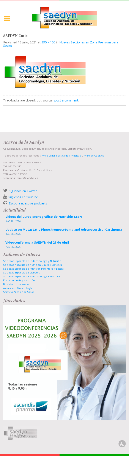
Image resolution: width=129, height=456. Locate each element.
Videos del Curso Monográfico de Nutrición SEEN (43, 217)
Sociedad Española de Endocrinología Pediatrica (31, 276)
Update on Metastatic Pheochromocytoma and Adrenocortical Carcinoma (63, 229)
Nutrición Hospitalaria (16, 284)
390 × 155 (48, 42)
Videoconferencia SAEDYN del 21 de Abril (37, 242)
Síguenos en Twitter (23, 191)
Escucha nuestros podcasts (27, 203)
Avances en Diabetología (17, 288)
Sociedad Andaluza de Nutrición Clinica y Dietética (32, 264)
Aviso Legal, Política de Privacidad (61, 155)
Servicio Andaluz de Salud (18, 291)
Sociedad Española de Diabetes (21, 272)
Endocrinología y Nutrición (19, 280)
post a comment (66, 100)
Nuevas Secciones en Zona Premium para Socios (60, 43)
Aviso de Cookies (94, 155)
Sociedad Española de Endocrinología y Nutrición (32, 261)
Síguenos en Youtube (23, 197)
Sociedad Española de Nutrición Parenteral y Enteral (33, 268)
